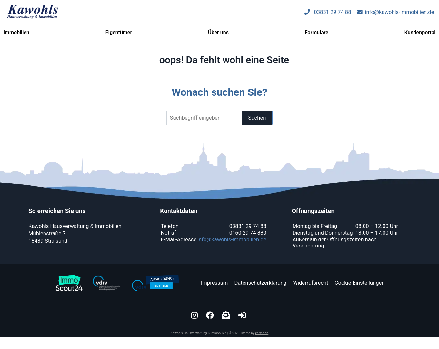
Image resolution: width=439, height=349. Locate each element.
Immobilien (16, 36)
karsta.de (261, 333)
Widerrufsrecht (310, 283)
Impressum (214, 283)
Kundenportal (420, 36)
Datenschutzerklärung (260, 283)
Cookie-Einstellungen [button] (360, 283)
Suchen (257, 118)
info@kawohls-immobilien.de (395, 15)
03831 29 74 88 (327, 15)
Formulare (316, 36)
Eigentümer (118, 36)
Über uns (218, 36)
